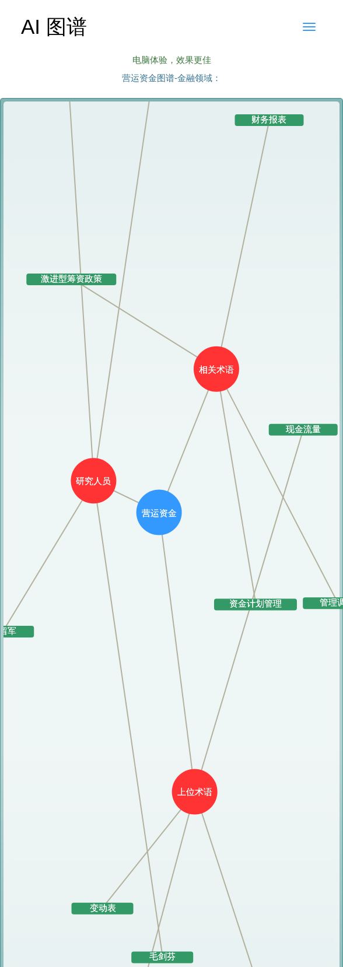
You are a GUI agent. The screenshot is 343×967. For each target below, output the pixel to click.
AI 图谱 (54, 26)
